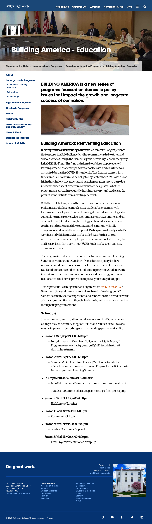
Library (79, 496)
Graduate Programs (17, 108)
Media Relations (83, 498)
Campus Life (79, 6)
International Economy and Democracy (19, 125)
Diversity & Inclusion (85, 491)
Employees (46, 493)
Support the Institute (17, 138)
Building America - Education (121, 66)
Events (9, 113)
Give (129, 6)
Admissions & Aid (113, 6)
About (9, 75)
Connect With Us (15, 143)
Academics (62, 6)
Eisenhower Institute (17, 66)
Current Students (49, 491)
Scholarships (13, 97)
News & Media (14, 132)
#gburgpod (105, 468)
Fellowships (12, 92)
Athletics (95, 6)
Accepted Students (50, 486)
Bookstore (81, 486)
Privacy (50, 518)
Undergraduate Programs (47, 66)
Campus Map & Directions (18, 493)
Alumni (44, 488)
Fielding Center (14, 119)
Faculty (44, 496)
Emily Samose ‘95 (110, 287)
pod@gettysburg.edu (100, 473)
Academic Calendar (85, 483)
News (78, 501)
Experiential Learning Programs (83, 66)
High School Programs (18, 102)
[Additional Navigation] (137, 6)
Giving (79, 493)
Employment (82, 488)
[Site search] (144, 6)
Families (45, 498)
